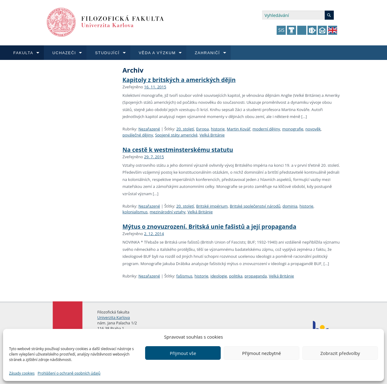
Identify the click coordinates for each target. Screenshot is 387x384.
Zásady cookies (21, 373)
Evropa (202, 129)
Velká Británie (212, 135)
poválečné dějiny (137, 135)
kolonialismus (135, 212)
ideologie (218, 276)
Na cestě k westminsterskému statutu (177, 150)
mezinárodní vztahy (168, 212)
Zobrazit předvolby (340, 353)
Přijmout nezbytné (261, 353)
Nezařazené (149, 129)
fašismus (184, 276)
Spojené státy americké (176, 135)
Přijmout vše (183, 353)
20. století (185, 129)
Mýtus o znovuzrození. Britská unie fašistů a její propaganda (209, 226)
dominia (290, 206)
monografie (292, 129)
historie (218, 129)
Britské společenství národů (255, 206)
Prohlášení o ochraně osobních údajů (68, 373)
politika (235, 276)
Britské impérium (212, 206)
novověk (313, 129)
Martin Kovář (238, 129)
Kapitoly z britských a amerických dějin (179, 80)
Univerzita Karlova (113, 317)
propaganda (256, 276)
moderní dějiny (266, 129)
